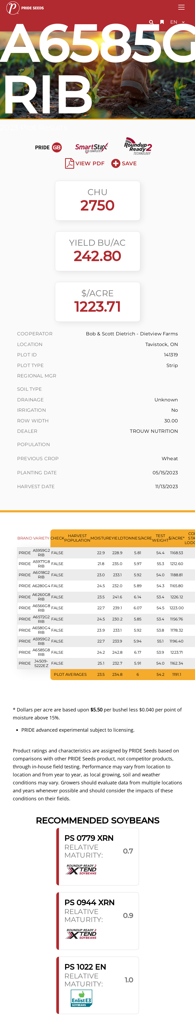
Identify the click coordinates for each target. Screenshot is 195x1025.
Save (124, 163)
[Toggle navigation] (181, 7)
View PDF (85, 163)
